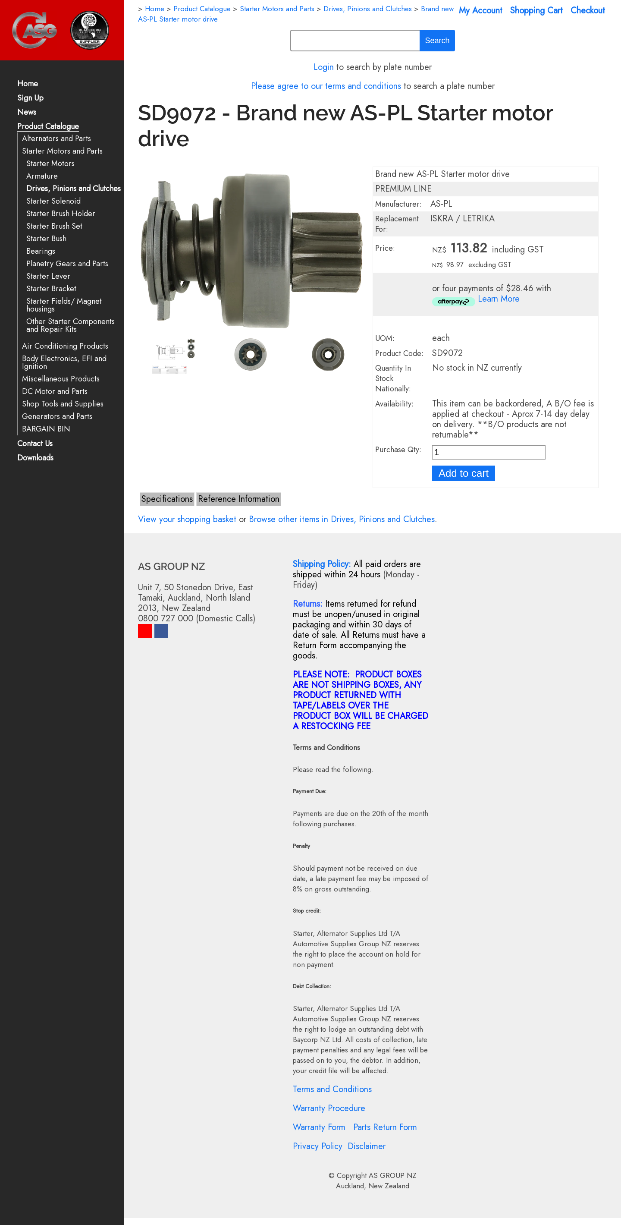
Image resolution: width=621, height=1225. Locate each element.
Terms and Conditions (332, 1089)
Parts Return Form (385, 1127)
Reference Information (238, 499)
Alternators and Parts (56, 139)
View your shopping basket (187, 519)
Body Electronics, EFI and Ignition (64, 363)
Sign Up (30, 98)
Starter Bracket (51, 289)
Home (27, 84)
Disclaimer (367, 1146)
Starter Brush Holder (60, 214)
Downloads (35, 458)
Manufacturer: (398, 204)
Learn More (499, 299)
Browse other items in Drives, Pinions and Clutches (342, 519)
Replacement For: (397, 224)
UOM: (385, 338)
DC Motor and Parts (55, 391)
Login (324, 67)
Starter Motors (50, 164)
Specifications (167, 499)
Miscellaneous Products (61, 379)
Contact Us (35, 444)
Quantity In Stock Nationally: (393, 378)
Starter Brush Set (54, 226)
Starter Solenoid (53, 201)
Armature (42, 176)
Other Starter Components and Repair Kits (70, 326)
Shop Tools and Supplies (63, 404)
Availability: (394, 403)
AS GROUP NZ (393, 1175)
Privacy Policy (317, 1146)
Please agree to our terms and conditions (326, 86)
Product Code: (399, 353)
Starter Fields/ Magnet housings (64, 305)
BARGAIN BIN (46, 429)
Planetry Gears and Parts (67, 264)
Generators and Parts (57, 417)
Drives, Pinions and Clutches (73, 189)
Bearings (40, 251)
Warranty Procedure (329, 1108)
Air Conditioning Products (65, 346)
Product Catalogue (48, 127)
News (26, 112)
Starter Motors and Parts (62, 151)
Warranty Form (319, 1127)
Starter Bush (46, 239)
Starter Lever (48, 276)
